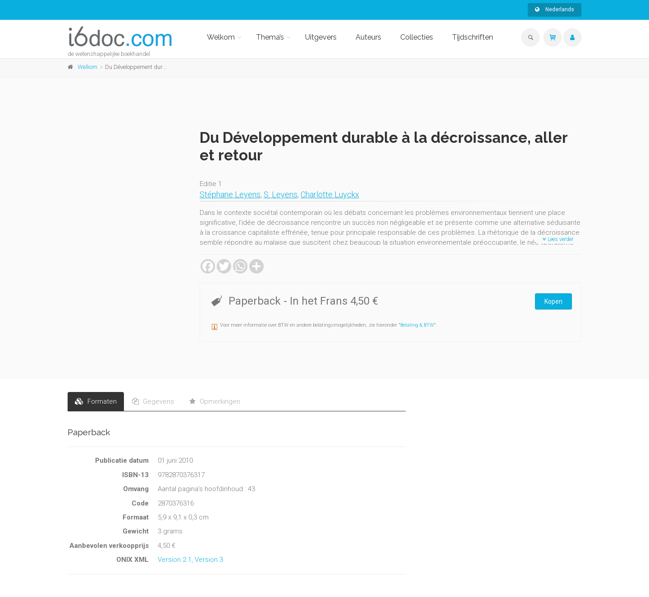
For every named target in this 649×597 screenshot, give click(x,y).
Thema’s (270, 37)
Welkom (221, 37)
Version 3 (209, 560)
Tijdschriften (472, 37)
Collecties (416, 37)
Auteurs (368, 37)
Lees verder (558, 239)
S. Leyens (280, 194)
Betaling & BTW (417, 325)
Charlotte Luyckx (330, 194)
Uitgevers (321, 37)
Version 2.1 (175, 560)
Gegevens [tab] (153, 401)
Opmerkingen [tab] (214, 401)
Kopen (553, 301)
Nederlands (554, 9)
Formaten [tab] (96, 401)
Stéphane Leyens (230, 194)
